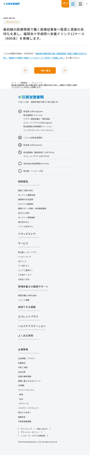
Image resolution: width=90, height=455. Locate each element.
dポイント (22, 261)
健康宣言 (22, 417)
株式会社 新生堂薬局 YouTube (36, 163)
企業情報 (72, 4)
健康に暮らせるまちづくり (29, 381)
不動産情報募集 (24, 421)
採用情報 (80, 4)
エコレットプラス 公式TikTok (36, 156)
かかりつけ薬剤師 (25, 204)
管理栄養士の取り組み (27, 295)
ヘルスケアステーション (32, 326)
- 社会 (20, 399)
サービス (23, 243)
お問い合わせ (42, 428)
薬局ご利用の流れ (25, 190)
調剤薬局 (23, 181)
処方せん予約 (23, 213)
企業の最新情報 (24, 376)
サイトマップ (26, 428)
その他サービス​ (24, 274)
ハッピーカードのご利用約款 (33, 435)
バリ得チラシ (23, 265)
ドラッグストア (27, 233)
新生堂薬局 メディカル (33, 115)
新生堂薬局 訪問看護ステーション (37, 126)
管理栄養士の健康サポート (33, 286)
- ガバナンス (23, 403)
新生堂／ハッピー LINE (33, 171)
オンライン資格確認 (26, 217)
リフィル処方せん (25, 226)
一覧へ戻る (45, 70)
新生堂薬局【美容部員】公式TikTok (38, 152)
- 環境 (20, 394)
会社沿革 (22, 372)
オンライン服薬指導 (26, 195)
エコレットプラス (28, 316)
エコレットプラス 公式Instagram (37, 122)
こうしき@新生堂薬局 (32, 137)
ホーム (13, 83)
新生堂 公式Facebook (32, 145)
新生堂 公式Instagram (33, 111)
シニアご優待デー (25, 270)
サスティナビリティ (26, 390)
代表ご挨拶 (22, 367)
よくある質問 (25, 335)
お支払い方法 (23, 279)
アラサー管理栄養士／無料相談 (36, 119)
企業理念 (22, 363)
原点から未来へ (24, 412)
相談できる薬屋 (27, 307)
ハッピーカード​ (24, 256)
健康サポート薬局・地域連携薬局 (32, 208)
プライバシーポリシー (30, 432)
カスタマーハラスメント (28, 408)
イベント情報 (23, 300)
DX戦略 (21, 385)
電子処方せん (23, 222)
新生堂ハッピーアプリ (27, 252)
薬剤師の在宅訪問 (25, 199)
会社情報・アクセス (26, 358)
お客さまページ (65, 4)
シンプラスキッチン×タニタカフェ (38, 130)
